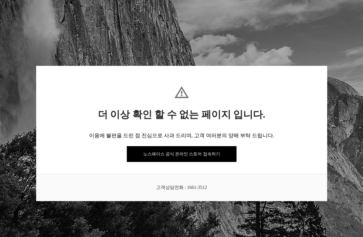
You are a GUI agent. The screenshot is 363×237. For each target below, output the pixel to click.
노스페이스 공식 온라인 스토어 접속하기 (181, 153)
